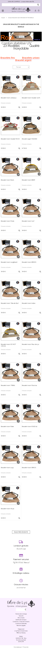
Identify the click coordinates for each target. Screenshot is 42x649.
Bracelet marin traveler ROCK (10, 139)
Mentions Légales (21, 625)
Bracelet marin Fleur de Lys (30, 344)
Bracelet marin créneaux (8, 98)
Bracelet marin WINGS (29, 467)
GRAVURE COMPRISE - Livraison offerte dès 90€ (21, 1)
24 (24, 107)
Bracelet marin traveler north (31, 98)
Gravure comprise (5, 103)
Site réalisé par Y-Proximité (21, 647)
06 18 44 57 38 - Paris (21, 638)
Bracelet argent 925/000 (29, 139)
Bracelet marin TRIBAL (8, 385)
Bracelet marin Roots (7, 180)
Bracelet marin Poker (7, 426)
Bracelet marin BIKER (28, 180)
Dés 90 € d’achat (21, 545)
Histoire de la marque (21, 614)
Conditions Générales (21, 623)
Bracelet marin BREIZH (29, 262)
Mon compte (21, 618)
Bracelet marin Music (7, 509)
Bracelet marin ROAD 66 (29, 426)
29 (3, 148)
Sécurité (21, 616)
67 (24, 148)
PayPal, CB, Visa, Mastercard (21, 559)
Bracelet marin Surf (28, 221)
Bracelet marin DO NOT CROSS (8, 345)
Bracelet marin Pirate (7, 221)
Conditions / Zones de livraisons (21, 621)
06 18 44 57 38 (21, 584)
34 (3, 189)
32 (3, 107)
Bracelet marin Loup (7, 467)
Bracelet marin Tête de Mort (10, 303)
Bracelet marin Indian (28, 303)
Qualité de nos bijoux (21, 619)
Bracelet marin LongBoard (9, 262)
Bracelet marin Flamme (29, 385)
